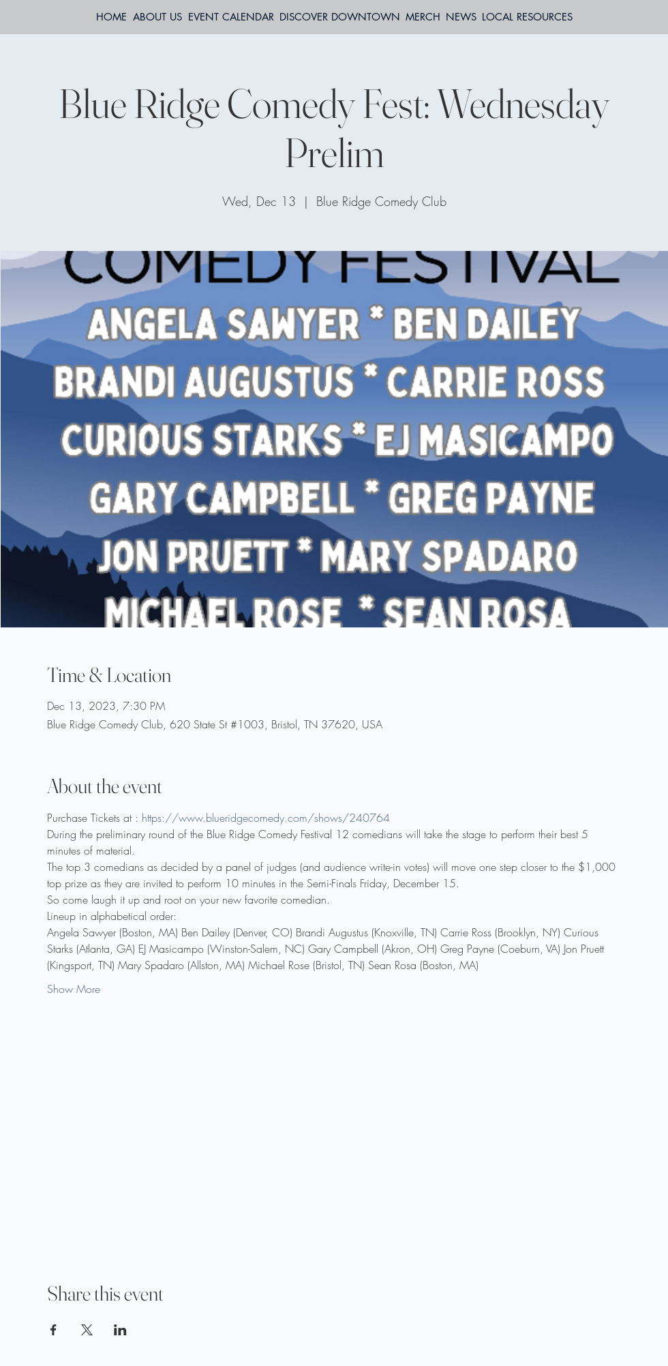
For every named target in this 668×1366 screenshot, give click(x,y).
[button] (527, 17)
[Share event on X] (86, 1329)
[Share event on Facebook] (53, 1329)
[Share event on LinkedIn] (120, 1329)
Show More (73, 988)
